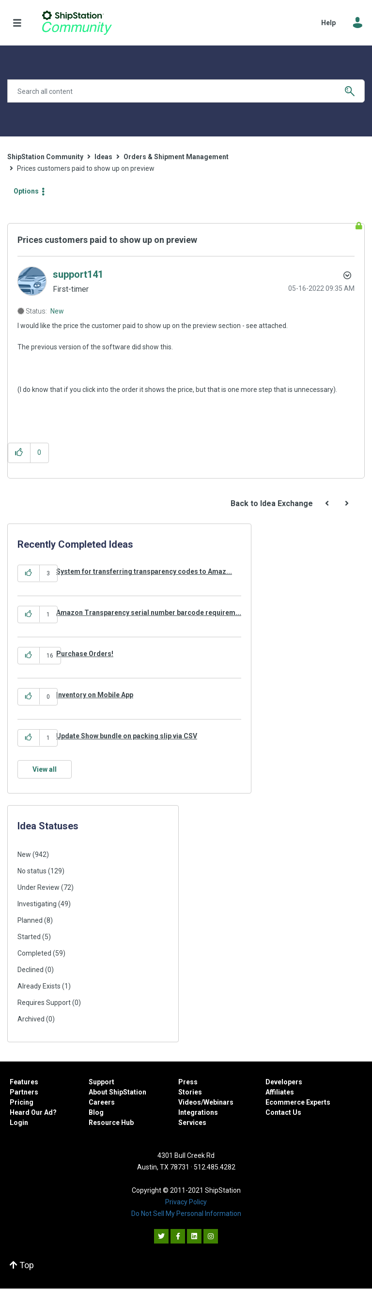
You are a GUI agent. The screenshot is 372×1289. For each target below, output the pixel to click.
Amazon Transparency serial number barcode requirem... (148, 612)
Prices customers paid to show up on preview (107, 240)
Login (19, 1122)
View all (44, 769)
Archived (31, 1019)
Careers (102, 1102)
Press (188, 1082)
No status (31, 871)
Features (24, 1082)
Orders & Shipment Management (176, 157)
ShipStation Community (76, 23)
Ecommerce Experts (297, 1102)
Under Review (38, 887)
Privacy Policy (186, 1202)
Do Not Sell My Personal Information (186, 1213)
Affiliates (279, 1092)
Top (22, 1265)
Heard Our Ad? (33, 1112)
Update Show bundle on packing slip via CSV (126, 736)
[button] (19, 452)
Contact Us (283, 1112)
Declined (30, 970)
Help (328, 23)
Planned (30, 920)
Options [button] (26, 191)
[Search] (186, 91)
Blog (96, 1112)
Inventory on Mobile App (94, 695)
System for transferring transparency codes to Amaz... (144, 571)
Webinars (218, 1102)
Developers (283, 1082)
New (57, 311)
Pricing (21, 1102)
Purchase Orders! (84, 654)
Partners (24, 1092)
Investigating (37, 904)
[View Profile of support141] (78, 274)
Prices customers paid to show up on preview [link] (86, 168)
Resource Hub (111, 1122)
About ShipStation (117, 1092)
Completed (34, 953)
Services (192, 1122)
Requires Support (44, 1002)
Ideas (103, 157)
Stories (190, 1092)
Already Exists (39, 986)
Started (29, 937)
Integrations (198, 1112)
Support (101, 1082)
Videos (189, 1102)
